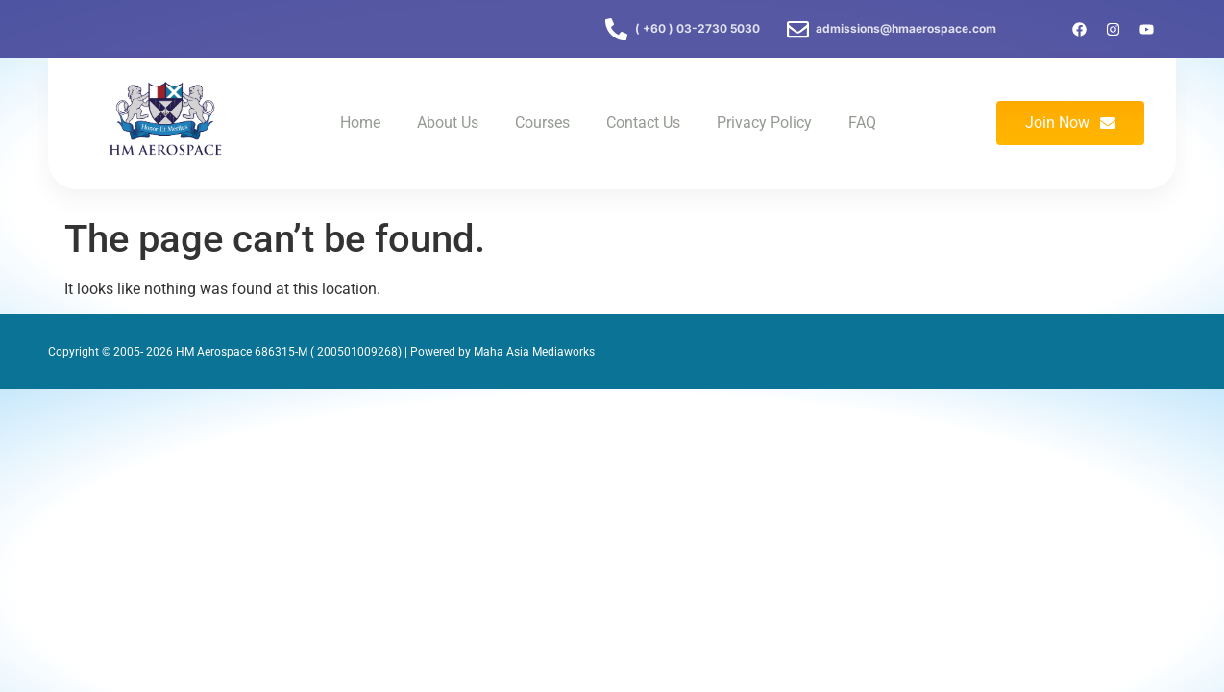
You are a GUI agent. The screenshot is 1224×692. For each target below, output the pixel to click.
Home (360, 122)
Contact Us (643, 122)
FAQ (862, 122)
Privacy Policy (764, 122)
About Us (447, 122)
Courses (542, 122)
